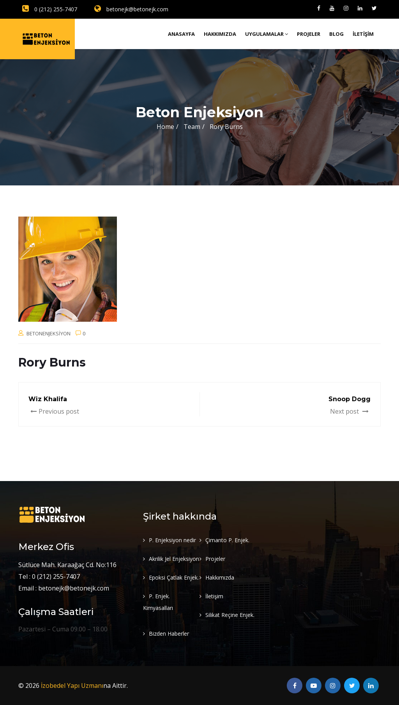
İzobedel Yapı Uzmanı (72, 685)
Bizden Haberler (169, 633)
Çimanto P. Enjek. (227, 540)
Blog (336, 33)
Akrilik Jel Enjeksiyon (174, 558)
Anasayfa (181, 33)
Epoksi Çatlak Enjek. (174, 577)
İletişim (363, 33)
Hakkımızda (220, 33)
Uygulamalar (266, 33)
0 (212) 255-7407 (49, 9)
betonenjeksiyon (48, 333)
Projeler (308, 33)
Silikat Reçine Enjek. (229, 615)
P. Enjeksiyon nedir (172, 540)
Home (165, 126)
